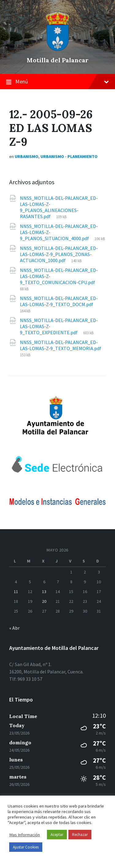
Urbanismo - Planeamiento (69, 156)
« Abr (14, 628)
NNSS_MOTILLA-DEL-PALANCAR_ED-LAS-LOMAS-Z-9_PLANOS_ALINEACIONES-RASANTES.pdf (59, 207)
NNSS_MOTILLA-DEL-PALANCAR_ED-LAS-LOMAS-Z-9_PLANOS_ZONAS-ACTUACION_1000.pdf (59, 254)
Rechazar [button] (80, 834)
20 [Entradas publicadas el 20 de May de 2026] (44, 601)
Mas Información (24, 834)
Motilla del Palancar (58, 60)
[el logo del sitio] (57, 49)
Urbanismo (26, 156)
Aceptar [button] (57, 834)
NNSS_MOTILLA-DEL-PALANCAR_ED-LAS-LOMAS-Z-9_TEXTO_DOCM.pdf (59, 301)
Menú (57, 82)
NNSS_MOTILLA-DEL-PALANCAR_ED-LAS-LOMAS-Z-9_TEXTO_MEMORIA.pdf (60, 345)
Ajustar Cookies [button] (26, 847)
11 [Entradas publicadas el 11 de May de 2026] (16, 591)
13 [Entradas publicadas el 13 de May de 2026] (44, 591)
